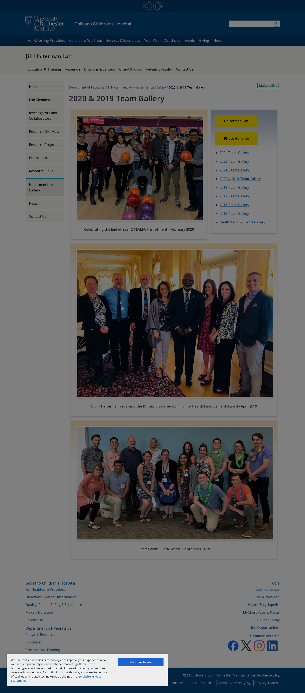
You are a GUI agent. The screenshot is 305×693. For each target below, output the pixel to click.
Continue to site (141, 662)
